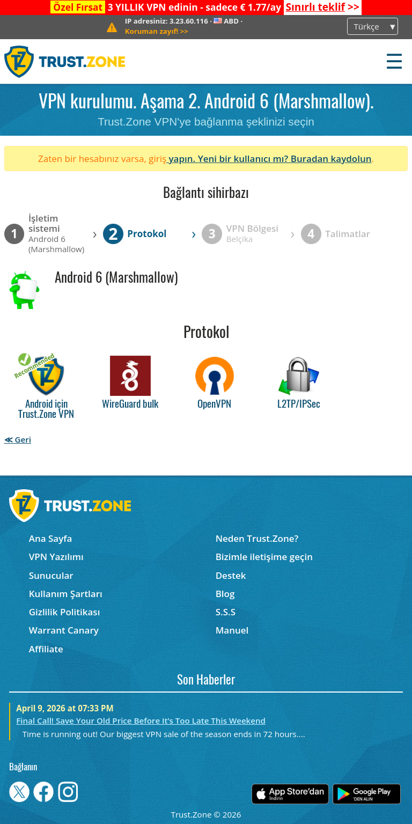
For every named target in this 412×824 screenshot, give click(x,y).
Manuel (232, 630)
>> (322, 7)
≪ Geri (17, 439)
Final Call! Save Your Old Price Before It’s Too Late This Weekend (141, 720)
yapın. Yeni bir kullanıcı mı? (228, 158)
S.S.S (226, 612)
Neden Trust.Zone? (257, 538)
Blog (225, 593)
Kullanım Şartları (65, 593)
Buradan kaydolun (331, 158)
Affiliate (46, 649)
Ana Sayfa (50, 538)
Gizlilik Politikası (64, 612)
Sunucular (51, 575)
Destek (231, 575)
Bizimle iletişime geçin (264, 556)
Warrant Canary (64, 630)
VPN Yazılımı (56, 556)
